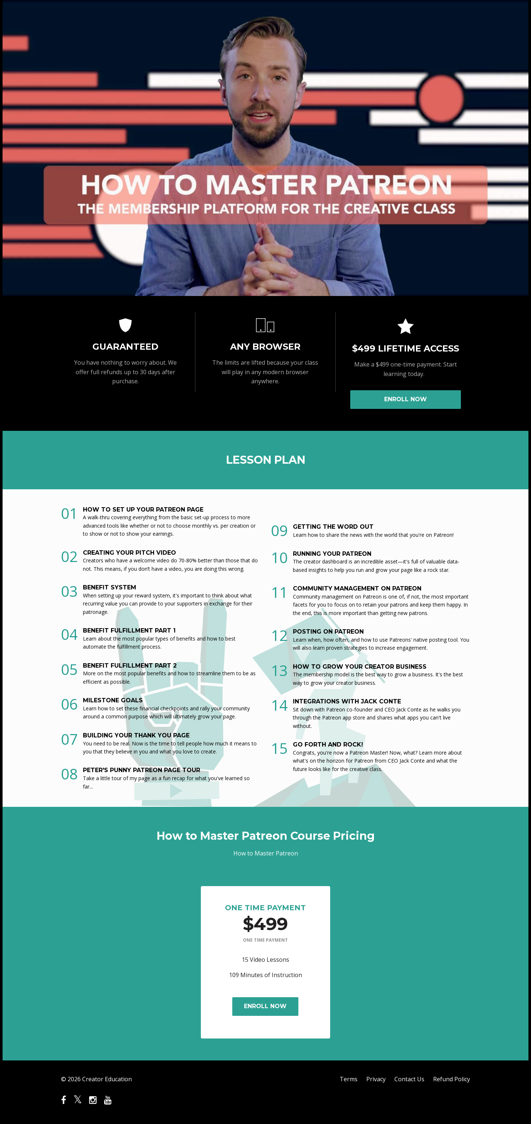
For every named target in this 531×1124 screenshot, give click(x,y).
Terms (349, 1079)
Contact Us (409, 1079)
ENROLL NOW (405, 399)
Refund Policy (451, 1079)
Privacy (376, 1079)
